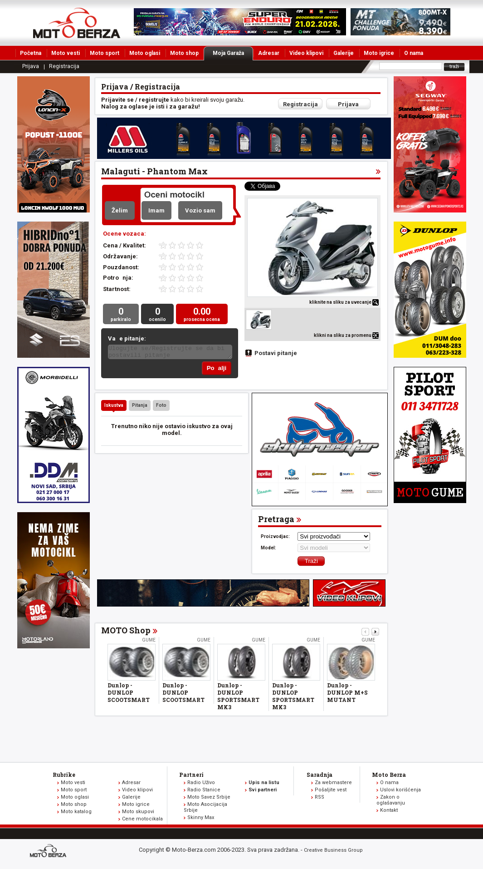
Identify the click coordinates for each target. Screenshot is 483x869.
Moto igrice (379, 53)
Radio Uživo (201, 784)
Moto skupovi (138, 813)
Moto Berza (389, 776)
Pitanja (139, 407)
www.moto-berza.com (49, 853)
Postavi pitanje (275, 353)
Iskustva (113, 407)
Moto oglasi (144, 53)
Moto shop (184, 53)
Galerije (343, 53)
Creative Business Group (333, 852)
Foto (161, 407)
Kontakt (389, 812)
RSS (319, 799)
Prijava (30, 66)
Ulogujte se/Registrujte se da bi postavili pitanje (170, 353)
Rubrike (64, 776)
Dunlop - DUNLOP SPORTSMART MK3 (238, 697)
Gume (149, 641)
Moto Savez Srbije (208, 799)
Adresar (268, 53)
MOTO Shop (126, 632)
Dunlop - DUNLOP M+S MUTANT (347, 694)
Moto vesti (65, 53)
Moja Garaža (233, 53)
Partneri (191, 776)
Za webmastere (333, 784)
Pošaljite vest (330, 792)
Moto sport (104, 53)
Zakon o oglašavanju (390, 802)
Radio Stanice (203, 792)
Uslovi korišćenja (400, 792)
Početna (30, 53)
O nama (413, 53)
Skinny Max (200, 819)
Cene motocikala (142, 821)
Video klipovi (306, 53)
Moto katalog (76, 813)
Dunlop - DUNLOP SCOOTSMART (128, 694)
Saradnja (319, 776)
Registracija (64, 66)
